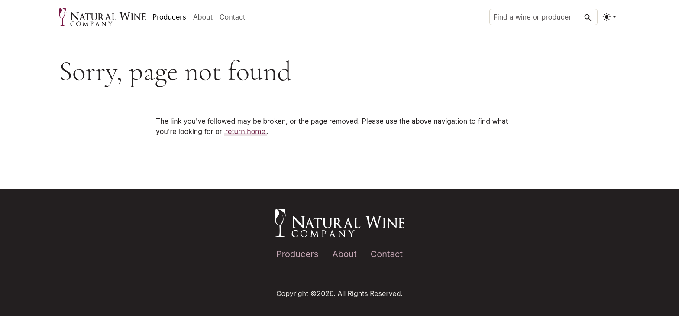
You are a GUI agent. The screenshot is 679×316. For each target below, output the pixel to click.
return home (245, 131)
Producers (169, 17)
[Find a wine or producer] (543, 17)
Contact (232, 17)
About (203, 17)
